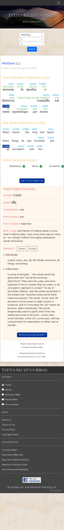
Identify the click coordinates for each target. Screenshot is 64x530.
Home (6, 385)
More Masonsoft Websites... (15, 469)
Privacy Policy (8, 429)
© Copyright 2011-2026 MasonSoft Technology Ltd (32, 487)
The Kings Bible (9, 450)
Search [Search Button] (32, 49)
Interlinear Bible (11, 394)
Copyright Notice (10, 434)
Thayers (21, 248)
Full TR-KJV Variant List (32, 181)
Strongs (32, 248)
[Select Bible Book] (32, 35)
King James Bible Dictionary (15, 459)
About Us (6, 420)
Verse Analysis (10, 404)
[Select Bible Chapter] (32, 39)
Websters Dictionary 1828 (14, 464)
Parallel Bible (9, 399)
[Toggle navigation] (58, 2)
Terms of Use (8, 424)
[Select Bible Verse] (32, 43)
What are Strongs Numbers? (32, 335)
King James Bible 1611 (12, 454)
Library (7, 389)
